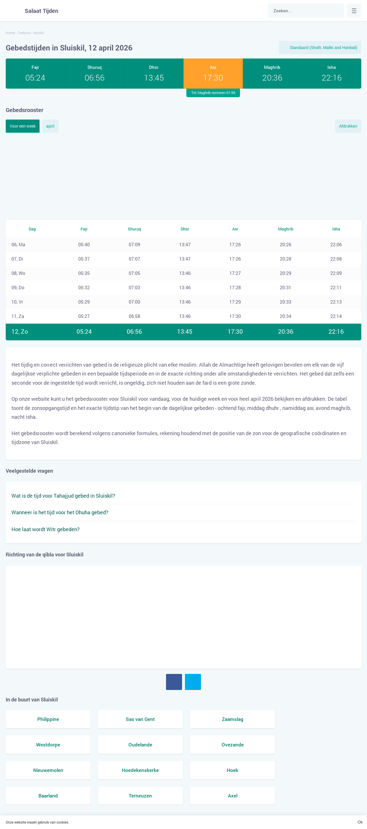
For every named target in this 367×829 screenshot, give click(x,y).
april (50, 126)
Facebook (174, 682)
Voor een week (23, 126)
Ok (360, 822)
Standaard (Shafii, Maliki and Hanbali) (323, 47)
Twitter (193, 682)
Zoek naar (337, 10)
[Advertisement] (183, 176)
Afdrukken (348, 126)
